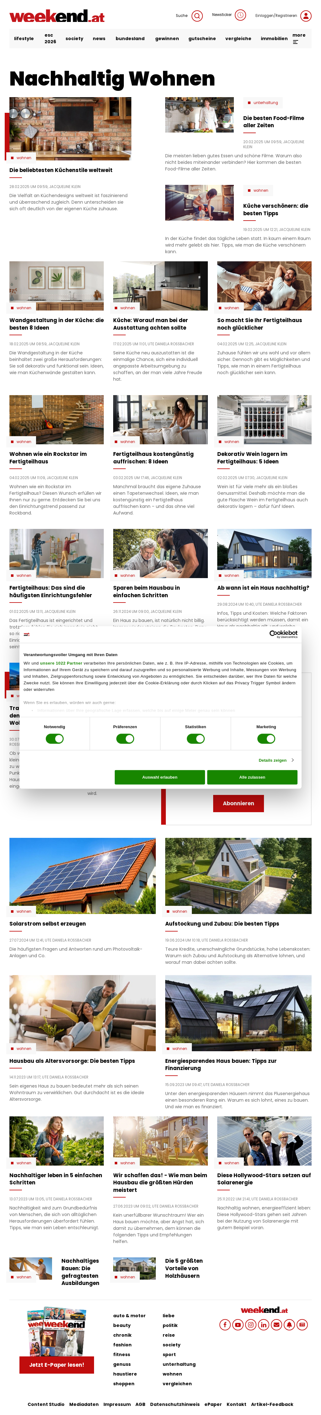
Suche (189, 16)
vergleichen (177, 1384)
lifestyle (24, 38)
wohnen (172, 1374)
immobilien (274, 38)
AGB (140, 1404)
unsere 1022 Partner (61, 663)
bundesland (130, 38)
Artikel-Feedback (272, 1404)
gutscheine (202, 38)
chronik (122, 1335)
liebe (169, 1316)
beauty (122, 1325)
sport (169, 1354)
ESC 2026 (50, 38)
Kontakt (236, 1404)
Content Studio (46, 1404)
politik (170, 1325)
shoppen (123, 1384)
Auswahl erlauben (159, 777)
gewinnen (167, 38)
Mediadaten (84, 1404)
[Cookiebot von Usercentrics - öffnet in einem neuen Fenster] (270, 634)
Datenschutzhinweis (175, 1404)
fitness (121, 1354)
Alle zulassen (252, 777)
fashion (122, 1345)
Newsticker (229, 15)
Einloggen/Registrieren (283, 16)
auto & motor (129, 1316)
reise (169, 1335)
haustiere (125, 1374)
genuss (122, 1364)
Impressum (117, 1404)
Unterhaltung (266, 102)
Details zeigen (273, 760)
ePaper (213, 1404)
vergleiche (238, 38)
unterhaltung (179, 1364)
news (99, 38)
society (74, 38)
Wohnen (24, 157)
